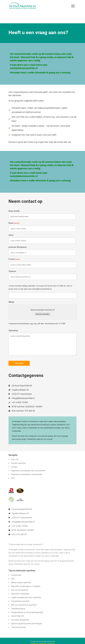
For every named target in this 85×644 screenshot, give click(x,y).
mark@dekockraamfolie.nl (23, 68)
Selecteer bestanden (42, 314)
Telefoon (12, 271)
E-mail (14, 259)
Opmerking (13, 330)
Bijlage (11, 302)
